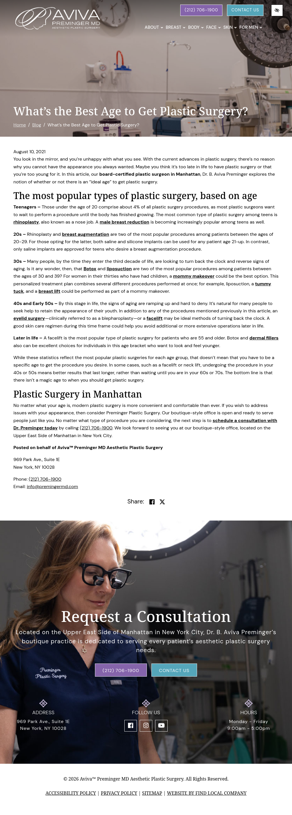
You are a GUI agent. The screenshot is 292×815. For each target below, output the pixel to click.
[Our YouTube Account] (161, 726)
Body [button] (196, 27)
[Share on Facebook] (152, 502)
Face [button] (213, 27)
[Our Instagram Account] (146, 726)
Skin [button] (230, 27)
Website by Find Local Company (206, 793)
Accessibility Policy (70, 793)
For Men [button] (250, 27)
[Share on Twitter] (162, 502)
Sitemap (152, 793)
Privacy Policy (119, 793)
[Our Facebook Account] (130, 726)
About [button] (154, 27)
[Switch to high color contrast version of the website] (277, 10)
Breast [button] (175, 27)
